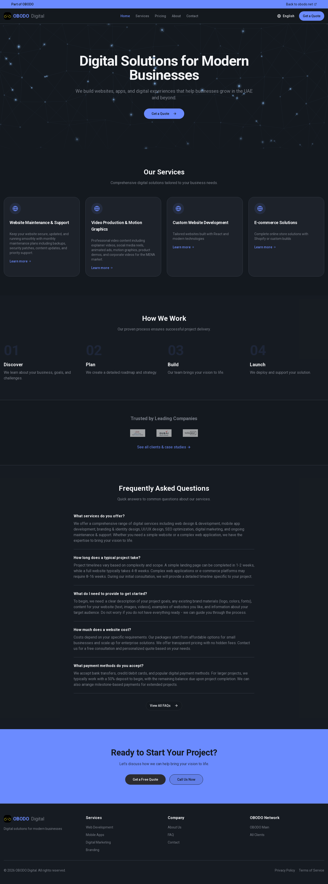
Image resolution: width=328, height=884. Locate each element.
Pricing (160, 16)
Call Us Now (186, 779)
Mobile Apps (95, 835)
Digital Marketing (98, 842)
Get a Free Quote (145, 779)
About (176, 16)
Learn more (20, 261)
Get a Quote (311, 16)
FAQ (171, 835)
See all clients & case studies (164, 447)
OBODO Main (259, 827)
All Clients (257, 835)
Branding (92, 850)
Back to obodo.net (301, 4)
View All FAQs (164, 705)
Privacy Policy (285, 870)
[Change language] (285, 16)
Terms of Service (311, 870)
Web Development (99, 827)
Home (125, 16)
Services (142, 16)
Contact (192, 16)
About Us (174, 827)
